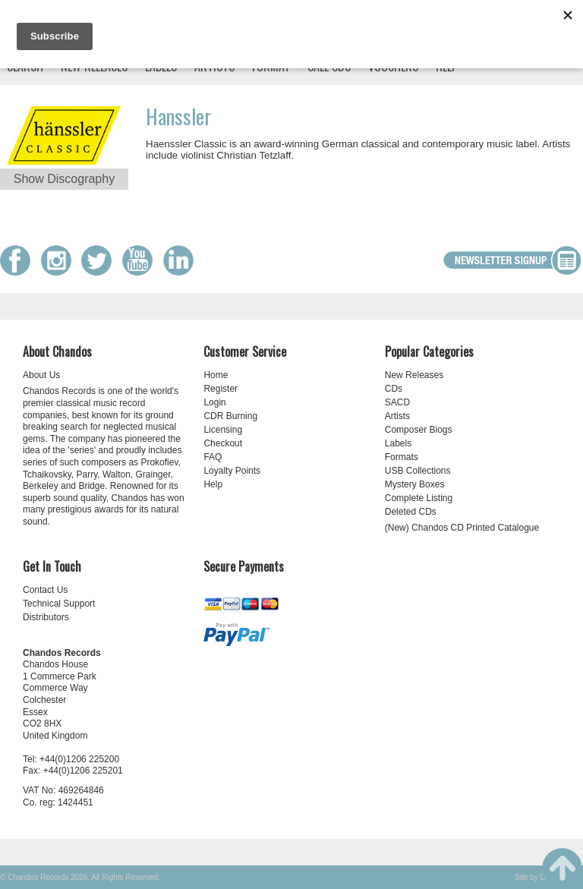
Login (214, 402)
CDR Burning (230, 416)
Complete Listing (418, 498)
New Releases (414, 375)
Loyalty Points (231, 470)
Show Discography (64, 178)
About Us (41, 375)
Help (212, 484)
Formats (401, 457)
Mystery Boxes (415, 484)
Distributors (46, 617)
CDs (393, 388)
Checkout (222, 443)
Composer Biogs (418, 429)
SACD (397, 402)
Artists (397, 416)
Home (215, 375)
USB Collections (418, 470)
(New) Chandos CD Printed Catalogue (462, 527)
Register (220, 388)
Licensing (222, 429)
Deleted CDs (410, 511)
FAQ (212, 457)
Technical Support (59, 603)
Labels (398, 443)
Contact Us (45, 590)
